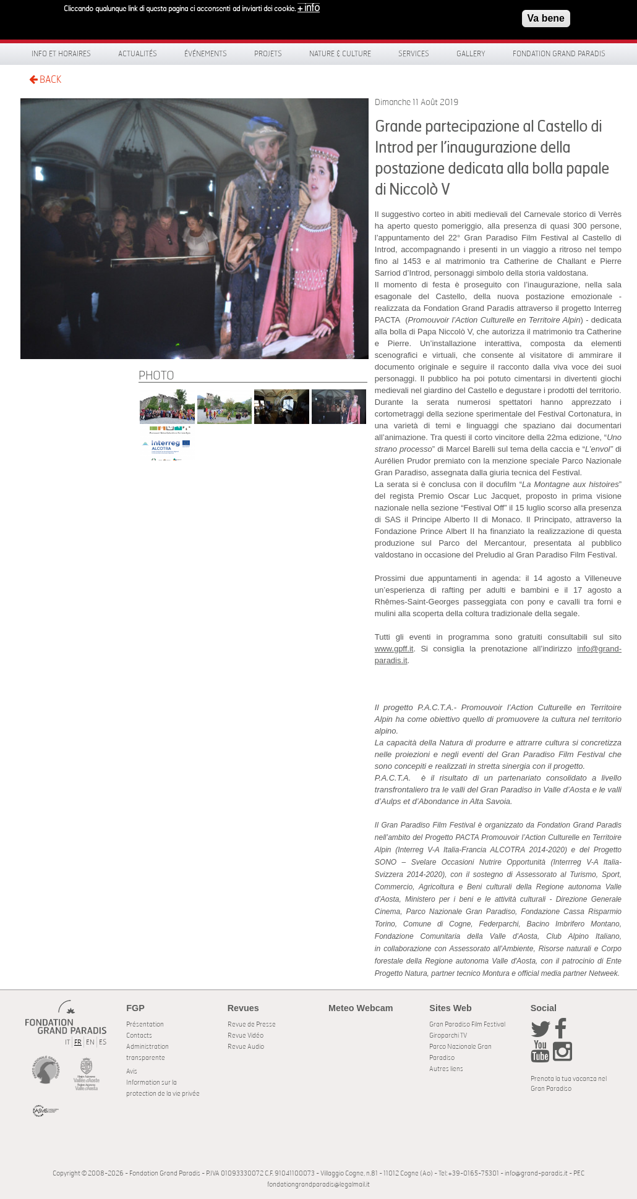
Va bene (546, 16)
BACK (45, 79)
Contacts (139, 1035)
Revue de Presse (252, 1024)
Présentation (145, 1024)
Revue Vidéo (245, 1035)
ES (102, 1042)
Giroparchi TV (448, 1035)
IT (67, 1042)
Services (413, 53)
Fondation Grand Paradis (559, 53)
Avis (131, 1071)
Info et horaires (61, 53)
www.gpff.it (394, 648)
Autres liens (446, 1069)
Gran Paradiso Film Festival (467, 1024)
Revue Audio (246, 1046)
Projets (268, 53)
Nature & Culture (340, 53)
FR (78, 1042)
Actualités (137, 53)
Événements (205, 53)
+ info (308, 6)
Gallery (470, 53)
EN (90, 1042)
